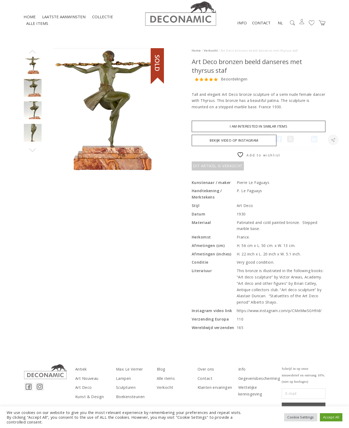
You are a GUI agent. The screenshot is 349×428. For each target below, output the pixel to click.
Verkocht (211, 53)
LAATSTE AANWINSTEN (64, 18)
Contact (261, 25)
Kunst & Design (89, 398)
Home (30, 18)
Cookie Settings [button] (300, 417)
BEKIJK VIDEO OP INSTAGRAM (234, 142)
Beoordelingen (234, 81)
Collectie (102, 18)
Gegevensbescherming (258, 380)
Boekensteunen (130, 398)
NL (280, 25)
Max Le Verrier (129, 371)
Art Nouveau (86, 380)
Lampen (123, 380)
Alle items (37, 25)
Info (242, 25)
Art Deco (83, 389)
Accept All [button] (331, 417)
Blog (161, 371)
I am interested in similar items (258, 128)
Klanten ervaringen (215, 389)
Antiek (81, 371)
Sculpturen (125, 389)
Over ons (206, 371)
